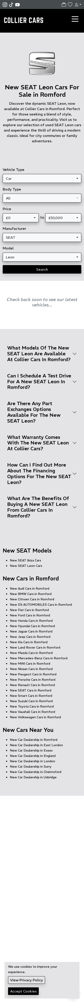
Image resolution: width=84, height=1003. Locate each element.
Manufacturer (14, 228)
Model (8, 248)
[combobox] (42, 178)
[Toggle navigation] (75, 19)
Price (7, 209)
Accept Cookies (23, 991)
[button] (76, 4)
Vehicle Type (13, 169)
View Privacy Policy (26, 980)
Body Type (12, 189)
